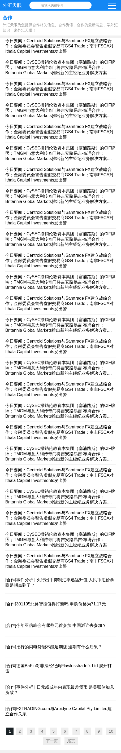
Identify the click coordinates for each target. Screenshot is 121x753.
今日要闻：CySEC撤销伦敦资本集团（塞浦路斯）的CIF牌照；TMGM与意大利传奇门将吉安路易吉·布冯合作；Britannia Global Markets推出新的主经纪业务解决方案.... (60, 67)
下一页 (52, 741)
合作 (7, 17)
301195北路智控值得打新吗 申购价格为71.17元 (61, 604)
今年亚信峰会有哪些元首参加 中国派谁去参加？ (61, 625)
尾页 (71, 741)
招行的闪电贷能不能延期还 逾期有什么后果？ (59, 647)
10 (111, 731)
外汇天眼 (12, 5)
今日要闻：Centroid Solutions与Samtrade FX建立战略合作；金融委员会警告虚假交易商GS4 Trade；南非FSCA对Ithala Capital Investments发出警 (59, 46)
